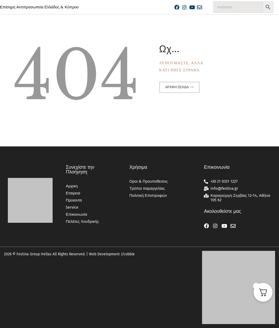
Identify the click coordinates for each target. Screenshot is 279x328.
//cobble (127, 254)
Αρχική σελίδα (177, 87)
